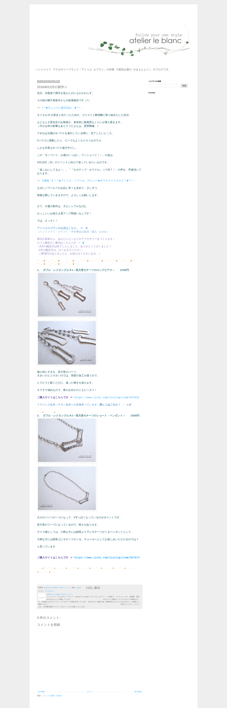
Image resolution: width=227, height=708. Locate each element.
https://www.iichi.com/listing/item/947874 (106, 557)
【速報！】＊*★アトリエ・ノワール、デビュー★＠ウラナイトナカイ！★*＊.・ (89, 180)
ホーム (89, 692)
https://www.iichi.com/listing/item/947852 (106, 397)
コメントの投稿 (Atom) (52, 696)
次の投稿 (41, 692)
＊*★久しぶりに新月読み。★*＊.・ (63, 107)
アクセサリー (49, 591)
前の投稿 (137, 692)
